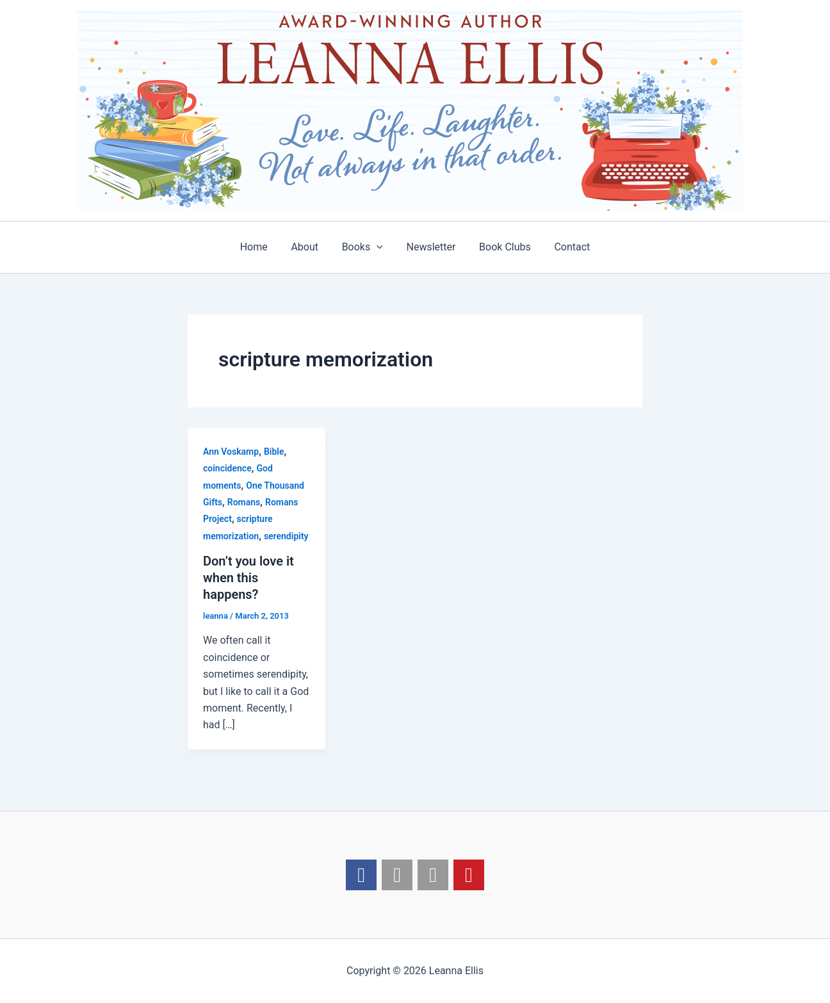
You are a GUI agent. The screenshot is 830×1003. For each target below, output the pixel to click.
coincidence (227, 468)
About (309, 247)
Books (363, 247)
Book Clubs (500, 247)
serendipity (286, 536)
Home (261, 247)
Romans (244, 502)
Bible (274, 451)
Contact (565, 247)
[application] (378, 247)
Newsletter (429, 247)
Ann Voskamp (231, 451)
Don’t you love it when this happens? (248, 577)
